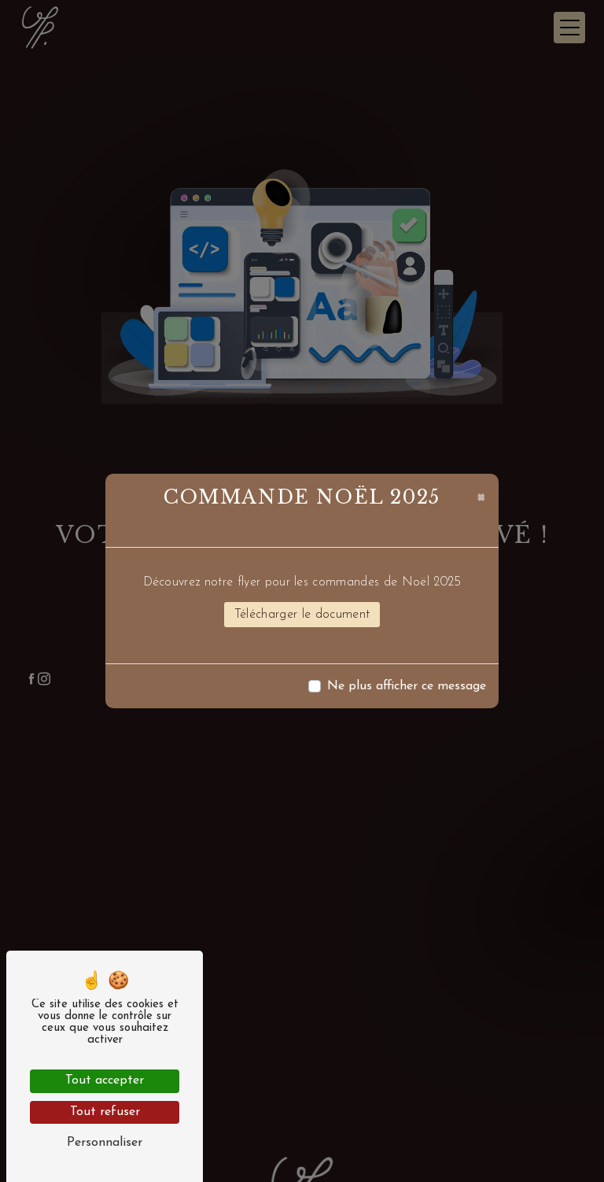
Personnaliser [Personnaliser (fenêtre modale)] (104, 1142)
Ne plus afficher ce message (406, 686)
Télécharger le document (302, 614)
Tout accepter (104, 1080)
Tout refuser (105, 1112)
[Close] (481, 496)
